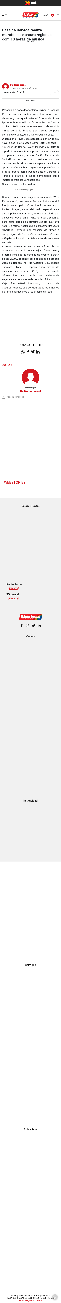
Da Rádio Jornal (18, 85)
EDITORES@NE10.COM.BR (30, 1300)
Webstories (14, 482)
